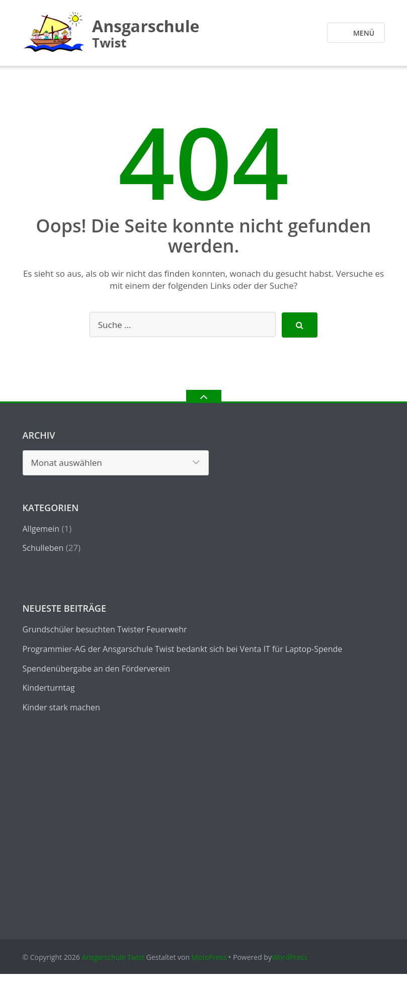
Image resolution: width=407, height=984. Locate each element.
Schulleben (43, 547)
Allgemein (41, 528)
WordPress (289, 957)
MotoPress (209, 957)
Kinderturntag (49, 687)
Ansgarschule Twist (113, 957)
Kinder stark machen (61, 707)
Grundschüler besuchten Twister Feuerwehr (105, 629)
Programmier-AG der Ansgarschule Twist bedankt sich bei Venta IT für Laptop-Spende (183, 648)
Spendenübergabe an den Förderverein (96, 668)
